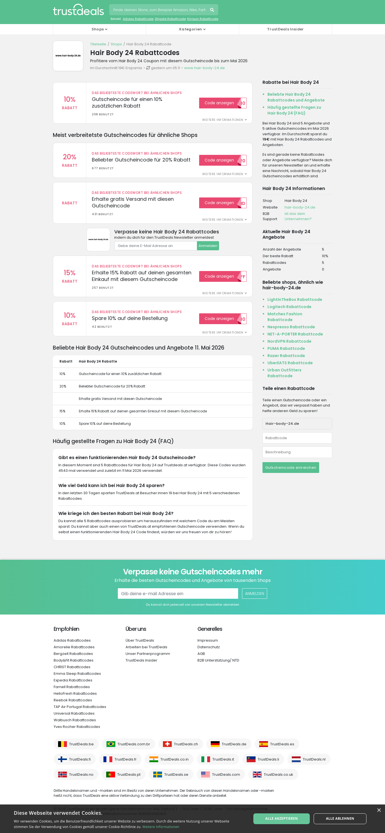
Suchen (212, 10)
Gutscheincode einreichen (290, 467)
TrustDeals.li (268, 759)
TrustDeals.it (223, 759)
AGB (201, 653)
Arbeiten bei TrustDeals (146, 647)
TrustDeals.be (81, 744)
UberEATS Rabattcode (290, 363)
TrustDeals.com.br (134, 744)
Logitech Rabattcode (289, 306)
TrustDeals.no (81, 774)
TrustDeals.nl (314, 759)
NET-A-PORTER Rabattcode (295, 334)
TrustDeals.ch (186, 744)
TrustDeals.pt (129, 774)
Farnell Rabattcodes (72, 686)
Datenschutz (208, 647)
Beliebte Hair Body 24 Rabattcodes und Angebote (296, 97)
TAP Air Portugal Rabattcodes (80, 706)
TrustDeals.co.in (174, 759)
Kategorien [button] (190, 29)
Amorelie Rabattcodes (74, 647)
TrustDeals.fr (126, 759)
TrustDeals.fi (80, 759)
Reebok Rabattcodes (73, 700)
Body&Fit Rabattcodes (73, 660)
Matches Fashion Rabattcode (284, 316)
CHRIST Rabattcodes (72, 667)
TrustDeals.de (234, 744)
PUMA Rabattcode (286, 348)
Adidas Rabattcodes (72, 640)
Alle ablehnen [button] (340, 818)
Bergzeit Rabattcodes (73, 653)
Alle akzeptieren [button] (281, 818)
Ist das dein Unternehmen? (298, 216)
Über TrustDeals (140, 640)
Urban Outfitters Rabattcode (284, 373)
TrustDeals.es (282, 744)
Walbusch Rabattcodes (75, 720)
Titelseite (98, 44)
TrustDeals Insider (285, 29)
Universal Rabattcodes (74, 713)
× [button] (379, 810)
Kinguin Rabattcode (202, 19)
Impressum (207, 640)
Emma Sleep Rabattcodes (77, 673)
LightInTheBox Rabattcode (294, 299)
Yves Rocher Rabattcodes (77, 726)
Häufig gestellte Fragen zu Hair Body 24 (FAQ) (294, 110)
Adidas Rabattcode (138, 19)
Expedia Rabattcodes (73, 680)
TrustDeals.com (226, 774)
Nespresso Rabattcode (291, 327)
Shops (116, 44)
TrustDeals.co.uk (278, 774)
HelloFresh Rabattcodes (75, 693)
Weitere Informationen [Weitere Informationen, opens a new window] (161, 826)
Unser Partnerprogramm (148, 653)
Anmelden (208, 245)
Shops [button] (98, 29)
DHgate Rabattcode (170, 19)
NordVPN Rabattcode (289, 341)
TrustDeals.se (176, 774)
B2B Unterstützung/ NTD (218, 660)
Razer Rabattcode (286, 355)
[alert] (192, 819)
